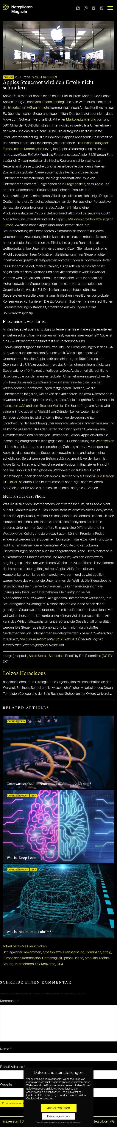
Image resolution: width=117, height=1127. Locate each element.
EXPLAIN (23, 796)
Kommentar (10, 1001)
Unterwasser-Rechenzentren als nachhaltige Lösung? (49, 784)
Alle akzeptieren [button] (58, 1108)
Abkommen (32, 952)
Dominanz (93, 952)
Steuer (7, 964)
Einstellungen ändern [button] (58, 1116)
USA (60, 964)
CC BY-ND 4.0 (65, 639)
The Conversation (32, 639)
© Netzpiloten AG (102, 1121)
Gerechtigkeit (52, 958)
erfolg (107, 952)
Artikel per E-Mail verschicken (25, 946)
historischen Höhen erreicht (28, 108)
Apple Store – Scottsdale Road (51, 656)
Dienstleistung (73, 952)
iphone (68, 958)
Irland (79, 958)
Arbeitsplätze (52, 952)
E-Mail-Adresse (12, 1067)
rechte (104, 958)
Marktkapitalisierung (81, 119)
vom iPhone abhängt (50, 102)
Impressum (10, 1121)
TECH (22, 722)
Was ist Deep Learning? (25, 858)
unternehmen (24, 964)
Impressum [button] (76, 1122)
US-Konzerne (45, 964)
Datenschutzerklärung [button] (60, 1122)
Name (5, 1049)
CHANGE (8, 78)
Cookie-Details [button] (42, 1122)
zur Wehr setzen (102, 441)
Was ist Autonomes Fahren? (29, 932)
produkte (91, 958)
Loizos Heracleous (43, 77)
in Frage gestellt (73, 184)
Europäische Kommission (22, 958)
